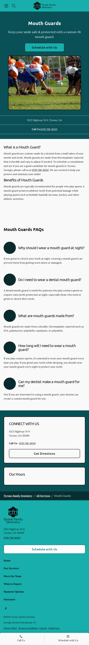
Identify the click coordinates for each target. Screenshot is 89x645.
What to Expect (13, 583)
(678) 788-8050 (48, 129)
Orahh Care (54, 628)
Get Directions (44, 453)
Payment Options (14, 591)
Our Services (11, 568)
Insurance (9, 599)
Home (7, 560)
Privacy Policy (10, 628)
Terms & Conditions (28, 628)
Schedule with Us (44, 47)
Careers (43, 628)
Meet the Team (12, 576)
